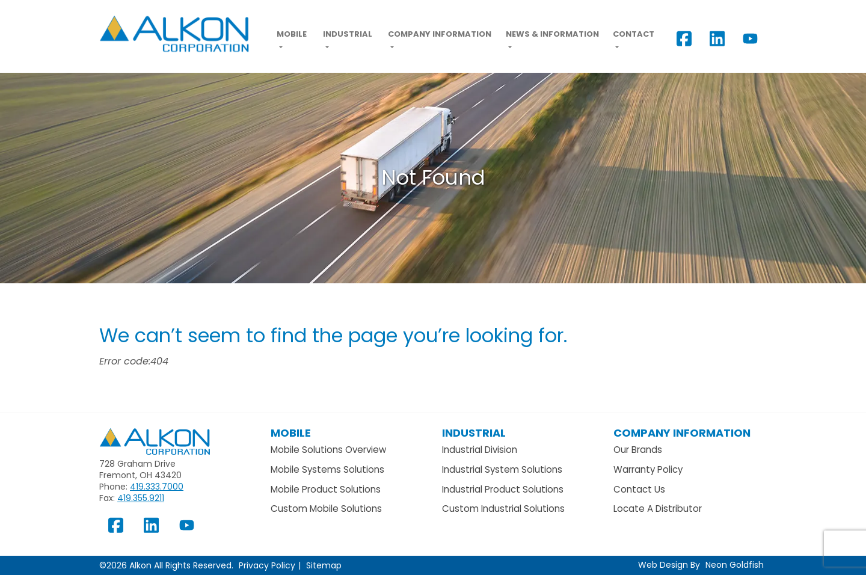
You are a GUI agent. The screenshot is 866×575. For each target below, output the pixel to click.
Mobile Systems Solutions (327, 469)
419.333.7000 (156, 487)
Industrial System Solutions (502, 469)
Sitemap (324, 565)
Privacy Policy (267, 565)
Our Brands (637, 449)
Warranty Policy (648, 469)
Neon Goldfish (734, 565)
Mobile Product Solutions (326, 489)
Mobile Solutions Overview (328, 449)
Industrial (347, 34)
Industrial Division (479, 449)
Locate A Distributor (657, 508)
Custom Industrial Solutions (503, 508)
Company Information (439, 34)
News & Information (552, 34)
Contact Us (639, 489)
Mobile (292, 34)
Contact (633, 34)
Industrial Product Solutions (503, 489)
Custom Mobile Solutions (326, 508)
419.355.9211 (140, 498)
